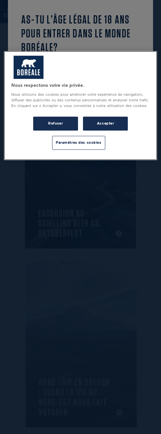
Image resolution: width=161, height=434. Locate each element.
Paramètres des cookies (79, 142)
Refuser (55, 123)
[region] (80, 105)
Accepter (105, 123)
